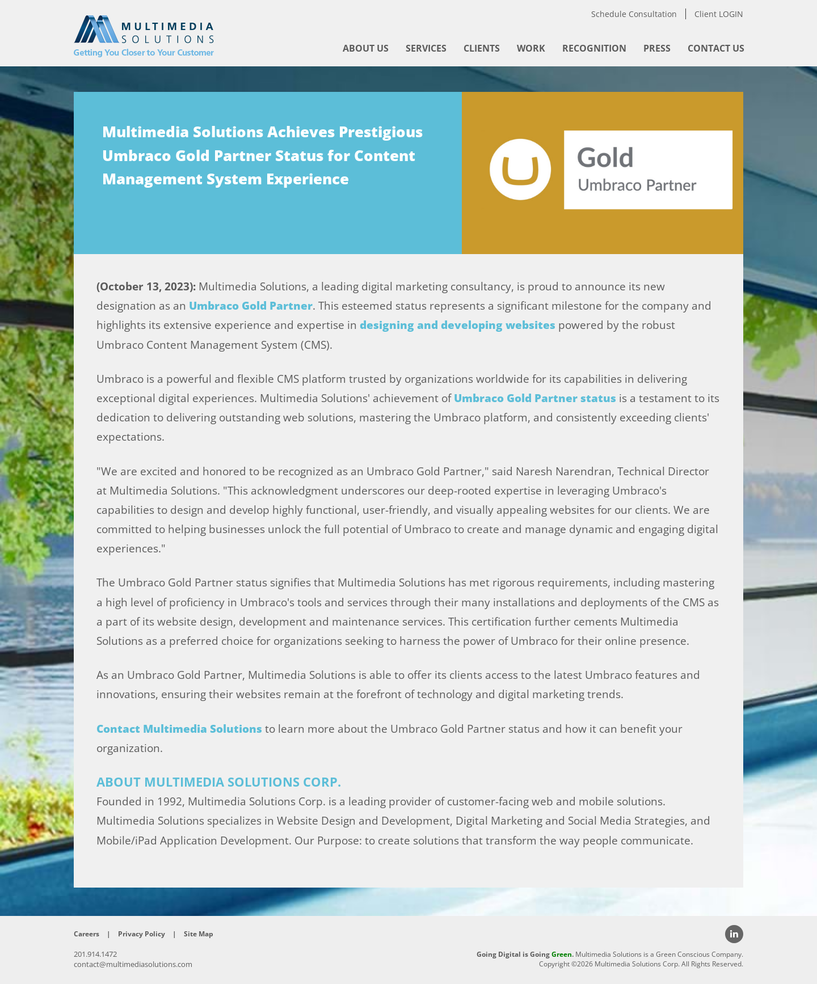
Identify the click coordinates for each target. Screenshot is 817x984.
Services (426, 48)
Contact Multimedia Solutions (179, 728)
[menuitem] (365, 48)
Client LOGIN (718, 14)
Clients (482, 48)
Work (531, 48)
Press (657, 48)
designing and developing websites (457, 325)
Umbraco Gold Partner (251, 305)
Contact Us (716, 48)
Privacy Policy (141, 934)
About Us (366, 48)
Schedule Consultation (634, 14)
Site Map (198, 934)
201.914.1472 (95, 954)
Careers (86, 934)
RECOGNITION (594, 48)
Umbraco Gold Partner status (535, 398)
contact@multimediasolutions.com (133, 964)
